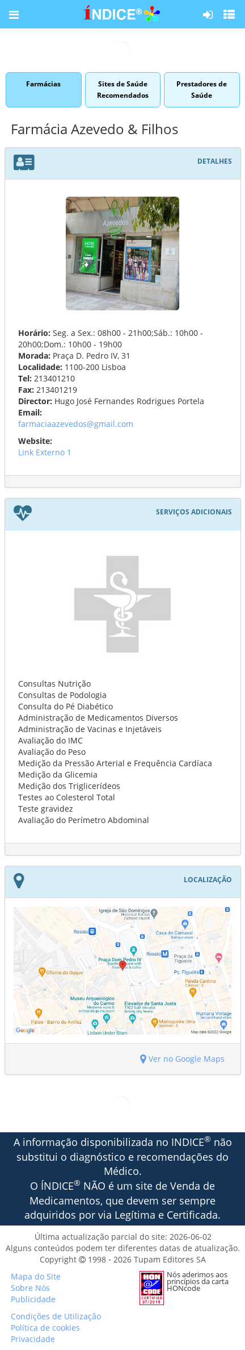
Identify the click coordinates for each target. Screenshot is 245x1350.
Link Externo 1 (44, 452)
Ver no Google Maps (182, 1058)
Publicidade (33, 1299)
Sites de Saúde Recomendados (123, 89)
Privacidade (33, 1339)
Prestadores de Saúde (201, 89)
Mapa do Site (36, 1276)
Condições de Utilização (56, 1316)
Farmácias (43, 89)
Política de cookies (45, 1327)
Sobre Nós (30, 1287)
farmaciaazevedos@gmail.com (75, 423)
